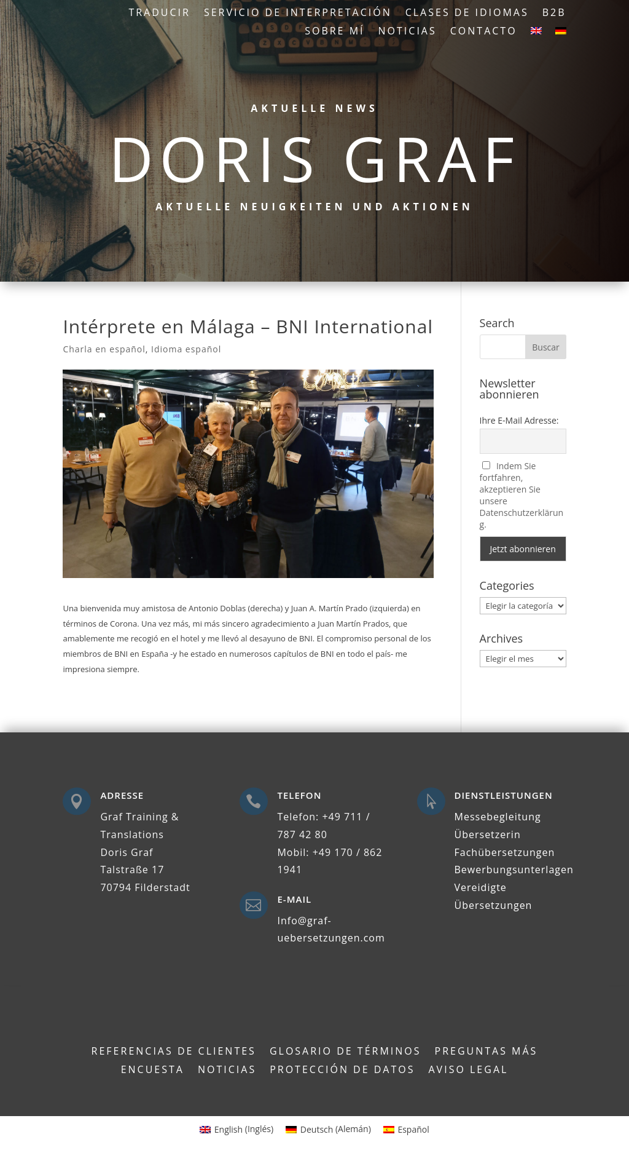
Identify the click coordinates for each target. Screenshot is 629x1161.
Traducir (159, 13)
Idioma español (186, 349)
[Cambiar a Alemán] (560, 33)
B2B (554, 13)
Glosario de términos (345, 1052)
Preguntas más (486, 1052)
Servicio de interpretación (298, 13)
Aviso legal (469, 1070)
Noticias (407, 32)
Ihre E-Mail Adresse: (519, 420)
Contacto (483, 32)
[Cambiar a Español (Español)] (406, 1129)
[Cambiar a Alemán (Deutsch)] (328, 1129)
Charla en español (104, 349)
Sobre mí (334, 32)
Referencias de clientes (174, 1052)
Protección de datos (342, 1070)
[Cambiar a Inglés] (536, 33)
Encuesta (152, 1070)
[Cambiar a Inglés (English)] (236, 1129)
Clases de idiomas (467, 13)
